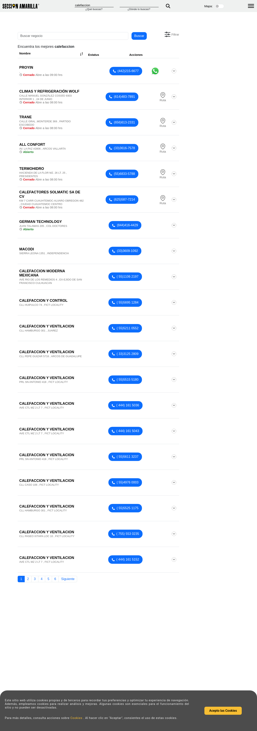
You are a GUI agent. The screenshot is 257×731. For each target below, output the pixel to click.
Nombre (51, 54)
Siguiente (67, 579)
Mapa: (208, 6)
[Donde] (139, 5)
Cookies (76, 718)
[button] (171, 34)
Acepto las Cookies (223, 711)
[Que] (94, 5)
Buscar (139, 36)
